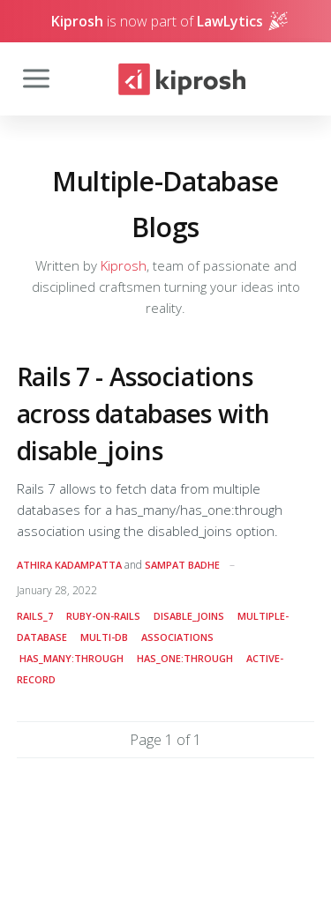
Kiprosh (124, 265)
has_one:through (185, 658)
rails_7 (35, 615)
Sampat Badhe (182, 564)
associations (177, 637)
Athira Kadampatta (69, 564)
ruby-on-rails (103, 615)
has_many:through (71, 658)
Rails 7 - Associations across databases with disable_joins (143, 413)
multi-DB (104, 637)
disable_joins (189, 615)
